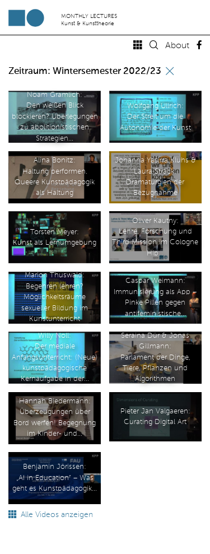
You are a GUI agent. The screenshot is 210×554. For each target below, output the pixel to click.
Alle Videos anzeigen (50, 515)
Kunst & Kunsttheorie (87, 23)
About (177, 45)
